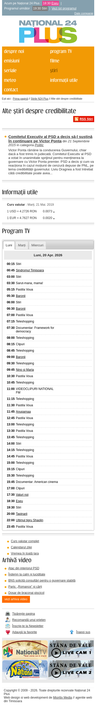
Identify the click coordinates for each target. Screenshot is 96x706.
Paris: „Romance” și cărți (25, 586)
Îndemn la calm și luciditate (26, 574)
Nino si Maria (25, 370)
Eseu (54, 3)
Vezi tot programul (64, 8)
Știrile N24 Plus (39, 98)
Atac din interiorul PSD (23, 568)
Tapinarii (21, 514)
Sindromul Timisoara (30, 270)
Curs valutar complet (25, 541)
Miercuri (37, 245)
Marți (21, 245)
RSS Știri (86, 119)
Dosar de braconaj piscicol (26, 593)
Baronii (20, 296)
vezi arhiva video (16, 599)
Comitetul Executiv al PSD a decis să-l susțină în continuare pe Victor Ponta (50, 138)
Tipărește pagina (23, 614)
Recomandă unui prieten (29, 620)
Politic (39, 145)
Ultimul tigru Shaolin (29, 520)
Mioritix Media (62, 697)
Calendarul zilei (21, 547)
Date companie (83, 13)
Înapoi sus (83, 632)
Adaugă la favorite (24, 632)
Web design (12, 697)
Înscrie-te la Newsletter (28, 626)
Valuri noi (22, 494)
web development (36, 697)
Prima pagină (20, 98)
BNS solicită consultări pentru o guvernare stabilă (42, 580)
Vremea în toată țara (25, 553)
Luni (9, 245)
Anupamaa (23, 411)
